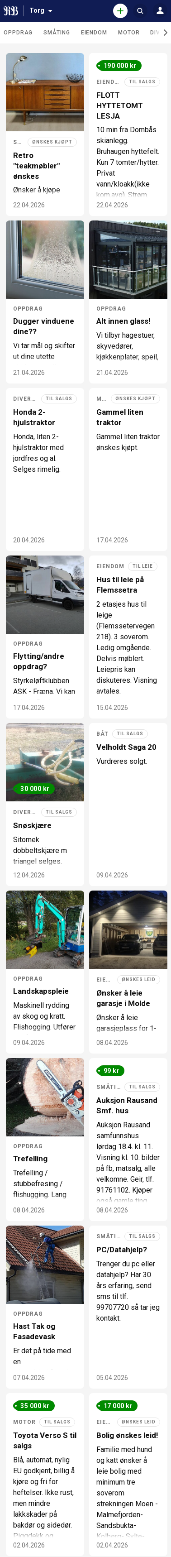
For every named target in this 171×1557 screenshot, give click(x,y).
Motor (129, 32)
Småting (56, 32)
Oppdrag (18, 32)
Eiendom (94, 32)
